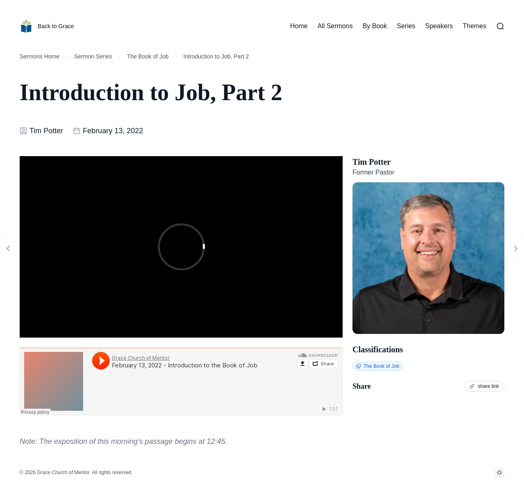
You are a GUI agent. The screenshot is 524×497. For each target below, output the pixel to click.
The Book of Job (148, 56)
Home (299, 25)
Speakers (439, 25)
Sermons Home (39, 56)
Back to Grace (47, 26)
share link (484, 386)
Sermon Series (93, 56)
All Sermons (334, 25)
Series (406, 25)
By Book (375, 25)
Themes (474, 25)
